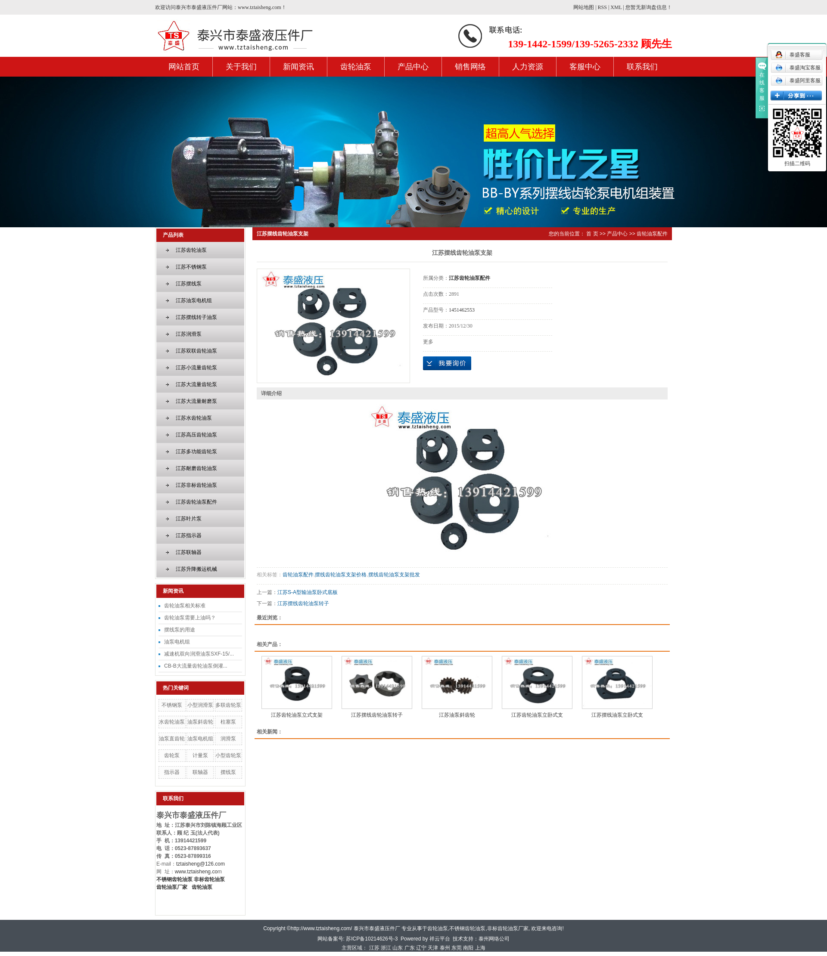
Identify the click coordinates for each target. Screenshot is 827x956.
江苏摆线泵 (189, 284)
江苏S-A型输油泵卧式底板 (307, 592)
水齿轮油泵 (172, 722)
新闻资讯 (298, 66)
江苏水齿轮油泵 (194, 418)
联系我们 (642, 66)
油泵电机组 (177, 642)
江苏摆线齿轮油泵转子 (303, 603)
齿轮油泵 (355, 66)
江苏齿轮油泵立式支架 (297, 715)
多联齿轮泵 (228, 705)
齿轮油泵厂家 (171, 887)
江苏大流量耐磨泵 (196, 401)
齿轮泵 (172, 755)
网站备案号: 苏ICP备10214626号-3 (357, 939)
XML (616, 7)
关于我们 (241, 66)
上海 (480, 948)
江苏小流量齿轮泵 (196, 368)
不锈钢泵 (172, 705)
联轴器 (200, 772)
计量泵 (200, 755)
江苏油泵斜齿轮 (457, 715)
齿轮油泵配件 (652, 234)
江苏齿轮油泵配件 (196, 502)
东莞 (456, 948)
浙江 (386, 948)
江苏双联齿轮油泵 (196, 351)
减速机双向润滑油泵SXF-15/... (199, 654)
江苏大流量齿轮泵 (196, 384)
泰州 (445, 948)
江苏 (374, 948)
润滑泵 (228, 739)
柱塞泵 (228, 722)
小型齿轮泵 (228, 755)
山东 (397, 948)
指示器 (172, 772)
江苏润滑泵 (189, 334)
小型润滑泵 (200, 705)
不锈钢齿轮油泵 (467, 928)
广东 (409, 948)
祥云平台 (439, 939)
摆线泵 (228, 772)
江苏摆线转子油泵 (196, 317)
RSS (602, 7)
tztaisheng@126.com (200, 864)
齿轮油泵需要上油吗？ (190, 618)
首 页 (592, 234)
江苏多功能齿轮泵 (196, 452)
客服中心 (584, 66)
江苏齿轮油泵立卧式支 (537, 715)
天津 (433, 948)
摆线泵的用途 (179, 630)
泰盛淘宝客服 (798, 67)
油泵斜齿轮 (200, 722)
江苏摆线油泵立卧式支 (617, 715)
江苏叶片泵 (189, 519)
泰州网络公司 (494, 939)
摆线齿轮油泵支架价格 (341, 575)
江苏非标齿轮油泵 (196, 485)
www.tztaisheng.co (196, 872)
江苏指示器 (189, 535)
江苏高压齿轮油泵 (196, 435)
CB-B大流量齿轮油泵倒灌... (195, 666)
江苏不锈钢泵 (191, 267)
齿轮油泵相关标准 (184, 606)
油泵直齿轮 (172, 739)
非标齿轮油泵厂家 (508, 928)
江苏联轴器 (189, 552)
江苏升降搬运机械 (196, 569)
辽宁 (421, 948)
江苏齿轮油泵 (191, 250)
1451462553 (462, 310)
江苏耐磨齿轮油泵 (196, 468)
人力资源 (527, 66)
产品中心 (413, 66)
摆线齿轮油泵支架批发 (394, 575)
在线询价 (447, 363)
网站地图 (583, 7)
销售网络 (470, 66)
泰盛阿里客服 (798, 80)
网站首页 (183, 66)
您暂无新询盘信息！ (648, 7)
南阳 (468, 948)
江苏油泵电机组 (194, 300)
